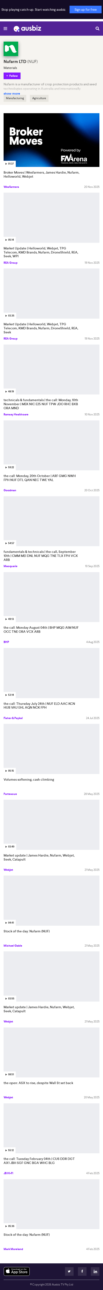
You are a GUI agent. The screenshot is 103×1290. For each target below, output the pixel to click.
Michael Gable (13, 946)
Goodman (10, 490)
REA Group (10, 263)
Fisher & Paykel (13, 718)
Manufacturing (15, 98)
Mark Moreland (13, 1249)
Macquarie (10, 566)
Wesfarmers (11, 187)
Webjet (8, 870)
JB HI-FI (8, 1173)
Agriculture (39, 98)
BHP (6, 642)
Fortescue (10, 794)
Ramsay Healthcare (16, 414)
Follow (13, 76)
